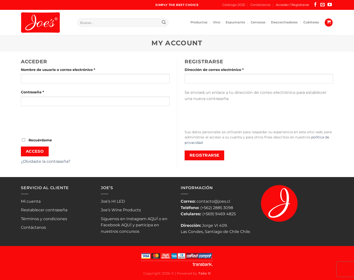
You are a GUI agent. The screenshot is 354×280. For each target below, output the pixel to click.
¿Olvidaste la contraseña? (45, 161)
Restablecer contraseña (44, 210)
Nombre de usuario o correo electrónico (68, 69)
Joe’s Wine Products (121, 210)
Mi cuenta (31, 201)
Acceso (35, 151)
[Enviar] (164, 22)
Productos (199, 22)
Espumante (235, 22)
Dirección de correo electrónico (224, 69)
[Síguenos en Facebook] (315, 4)
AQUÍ (153, 218)
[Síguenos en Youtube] (329, 4)
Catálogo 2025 (233, 5)
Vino (216, 22)
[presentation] (58, 121)
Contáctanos (260, 5)
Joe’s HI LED (113, 201)
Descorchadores (284, 22)
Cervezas (258, 22)
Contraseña (42, 91)
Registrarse (205, 155)
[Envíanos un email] (322, 4)
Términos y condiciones (44, 218)
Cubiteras (311, 22)
